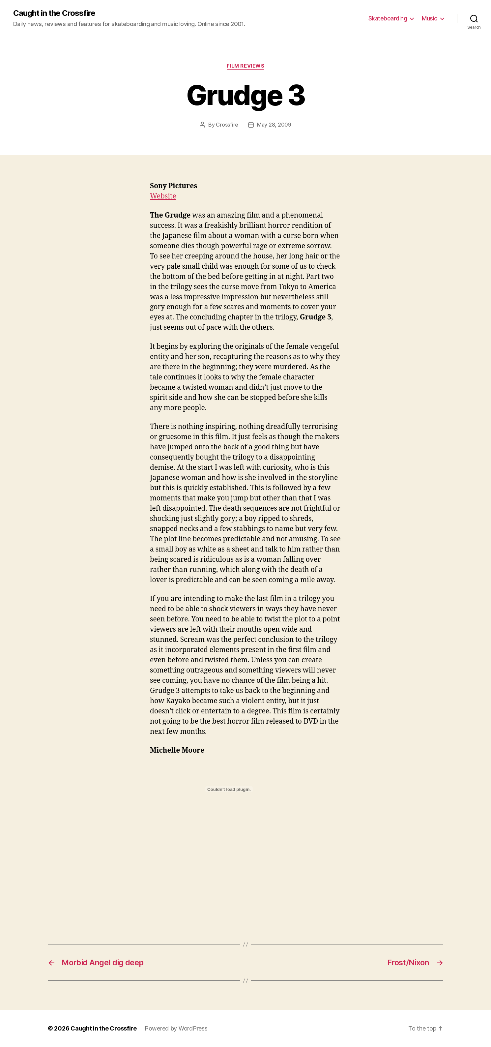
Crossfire (227, 124)
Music (429, 18)
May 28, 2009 (274, 124)
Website (163, 196)
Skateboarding (387, 18)
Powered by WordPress (176, 1028)
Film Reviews (246, 66)
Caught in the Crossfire (54, 13)
